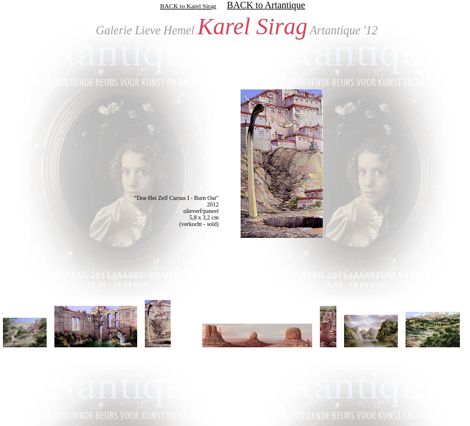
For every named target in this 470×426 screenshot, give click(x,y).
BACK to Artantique (266, 5)
